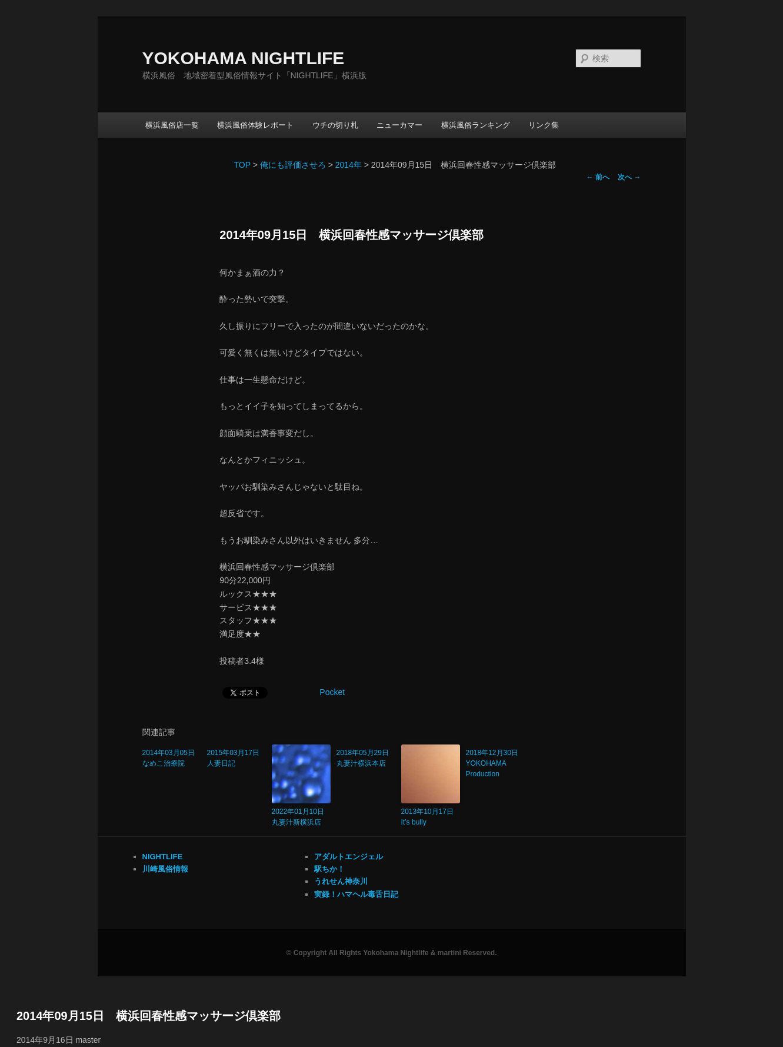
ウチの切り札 (335, 125)
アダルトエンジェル (348, 856)
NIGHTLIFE (162, 856)
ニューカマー (399, 125)
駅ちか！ (329, 869)
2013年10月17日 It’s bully (430, 816)
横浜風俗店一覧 (172, 125)
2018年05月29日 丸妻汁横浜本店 (365, 758)
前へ (598, 177)
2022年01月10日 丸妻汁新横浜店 (301, 816)
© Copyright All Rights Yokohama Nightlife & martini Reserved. (391, 953)
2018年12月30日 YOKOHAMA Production (495, 763)
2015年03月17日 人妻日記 (236, 758)
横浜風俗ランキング (475, 125)
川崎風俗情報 (165, 869)
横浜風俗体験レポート (255, 125)
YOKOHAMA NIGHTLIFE (243, 58)
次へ (629, 177)
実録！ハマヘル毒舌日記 (356, 894)
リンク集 (543, 125)
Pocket (332, 692)
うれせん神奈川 (341, 881)
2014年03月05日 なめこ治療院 (171, 758)
